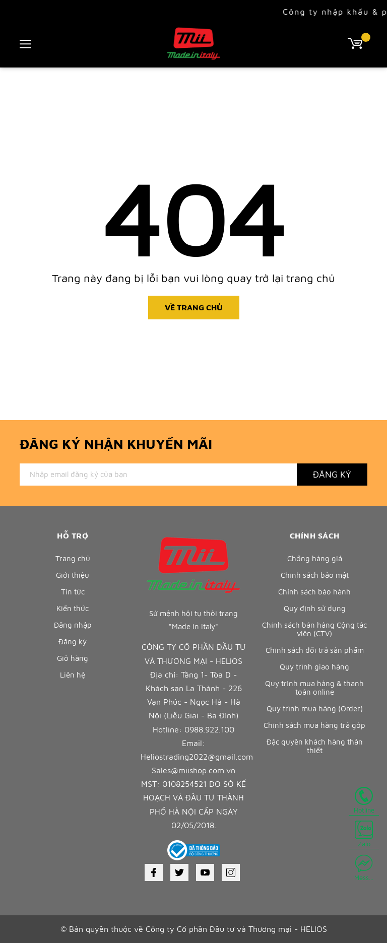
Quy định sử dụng (315, 608)
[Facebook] (154, 872)
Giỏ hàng (72, 658)
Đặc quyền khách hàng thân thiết (315, 746)
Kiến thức (72, 608)
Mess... (363, 868)
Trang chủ (72, 558)
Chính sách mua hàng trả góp (314, 725)
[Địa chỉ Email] (158, 474)
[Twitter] (179, 872)
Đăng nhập (73, 625)
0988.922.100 (209, 729)
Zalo (364, 834)
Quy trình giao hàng (314, 666)
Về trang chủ (194, 307)
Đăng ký (72, 641)
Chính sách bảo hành (314, 591)
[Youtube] (205, 872)
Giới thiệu (72, 575)
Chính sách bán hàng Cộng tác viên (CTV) (314, 629)
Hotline (364, 800)
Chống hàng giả (314, 558)
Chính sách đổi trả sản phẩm (315, 650)
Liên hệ (72, 674)
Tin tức (73, 591)
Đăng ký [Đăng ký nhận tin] (332, 474)
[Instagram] (231, 872)
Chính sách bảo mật (315, 575)
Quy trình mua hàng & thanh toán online (314, 687)
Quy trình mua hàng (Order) (315, 708)
